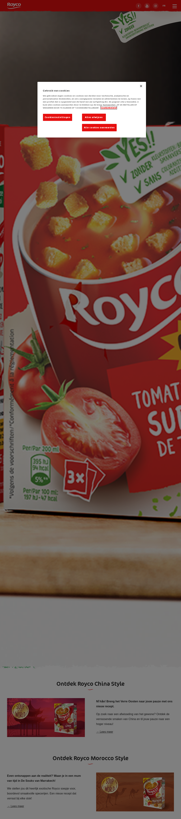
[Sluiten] (141, 86)
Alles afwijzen (94, 117)
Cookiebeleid (109, 107)
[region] (91, 110)
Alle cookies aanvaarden (99, 127)
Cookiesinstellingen (57, 117)
